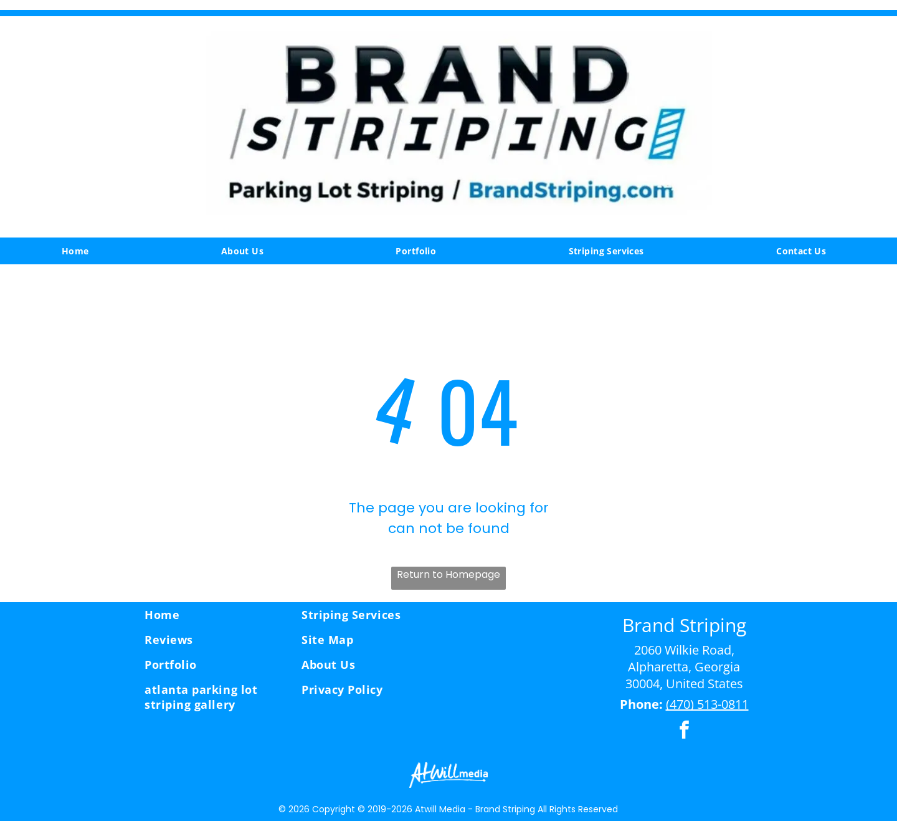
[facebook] (684, 731)
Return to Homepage (448, 574)
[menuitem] (80, 251)
